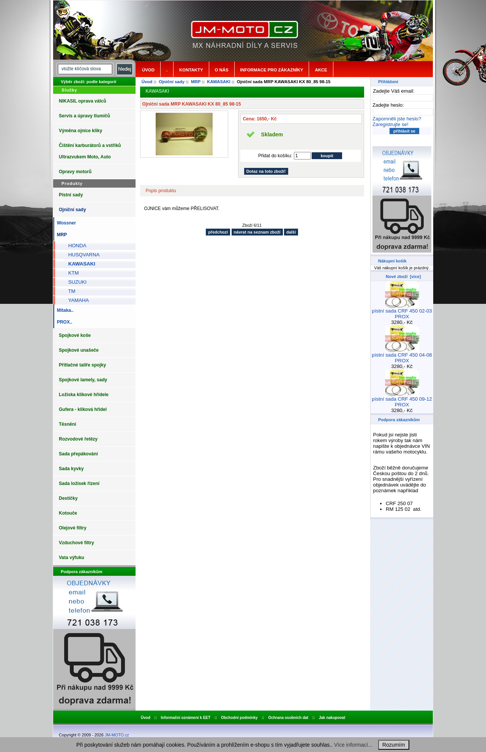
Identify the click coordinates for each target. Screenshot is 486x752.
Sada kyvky (71, 468)
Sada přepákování (78, 454)
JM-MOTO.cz (117, 735)
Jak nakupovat (332, 718)
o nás (222, 70)
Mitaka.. (64, 310)
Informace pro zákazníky (271, 70)
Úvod (148, 70)
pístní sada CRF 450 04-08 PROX (402, 355)
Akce (321, 70)
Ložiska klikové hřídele (84, 394)
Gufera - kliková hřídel (83, 409)
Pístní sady (71, 194)
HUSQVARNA (81, 255)
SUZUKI (75, 282)
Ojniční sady (172, 81)
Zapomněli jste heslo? (396, 119)
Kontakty (191, 70)
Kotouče (68, 513)
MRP (195, 81)
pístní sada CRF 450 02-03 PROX (402, 311)
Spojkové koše (75, 335)
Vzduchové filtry (76, 542)
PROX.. (63, 322)
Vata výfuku (71, 557)
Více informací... (353, 745)
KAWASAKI (218, 81)
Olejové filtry (73, 528)
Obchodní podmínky (239, 718)
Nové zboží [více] (403, 276)
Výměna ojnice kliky (80, 130)
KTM (71, 273)
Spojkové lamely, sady (83, 379)
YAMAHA (76, 300)
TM (69, 291)
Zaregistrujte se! (390, 124)
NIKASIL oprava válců (82, 101)
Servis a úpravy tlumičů (84, 115)
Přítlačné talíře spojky (82, 365)
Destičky (68, 498)
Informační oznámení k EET (186, 718)
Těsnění (67, 424)
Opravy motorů (75, 171)
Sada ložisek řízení (79, 483)
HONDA (74, 245)
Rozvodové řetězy (78, 439)
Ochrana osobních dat (288, 718)
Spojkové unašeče (79, 350)
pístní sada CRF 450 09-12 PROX (402, 400)
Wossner (65, 223)
